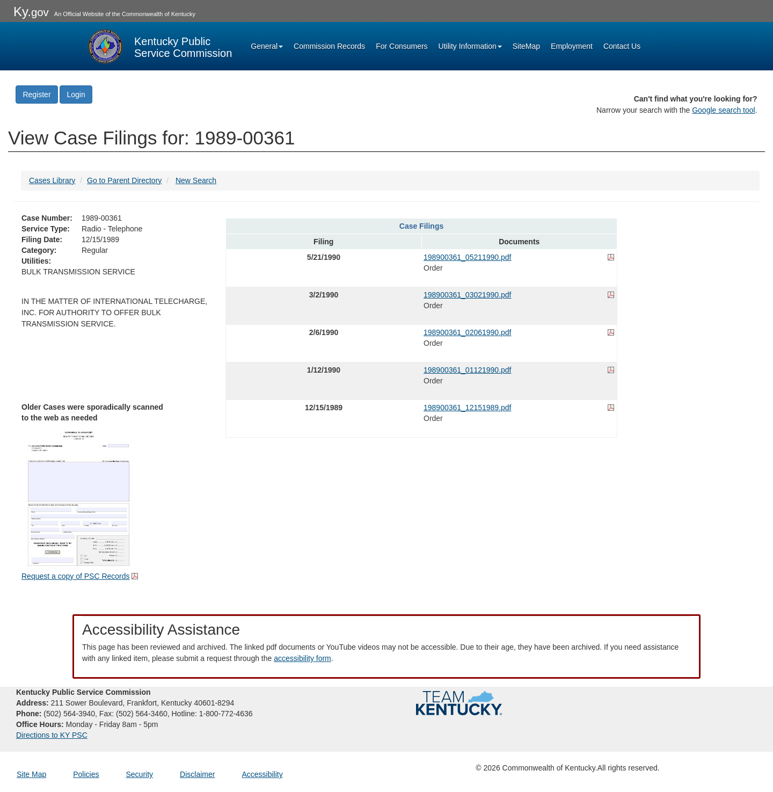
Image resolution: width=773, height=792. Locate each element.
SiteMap (526, 46)
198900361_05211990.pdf (468, 257)
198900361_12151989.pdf (468, 407)
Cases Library (52, 180)
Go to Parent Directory (124, 180)
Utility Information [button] (470, 46)
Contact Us (621, 46)
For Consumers (401, 46)
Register (36, 94)
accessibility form (302, 658)
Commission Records (329, 46)
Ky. (31, 11)
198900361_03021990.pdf (468, 294)
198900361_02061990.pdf (468, 332)
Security (140, 774)
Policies (86, 774)
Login (76, 94)
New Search (196, 180)
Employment (572, 46)
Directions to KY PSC (51, 735)
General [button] (267, 46)
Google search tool (723, 110)
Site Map (31, 774)
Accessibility (262, 774)
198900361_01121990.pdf (468, 370)
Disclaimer (197, 774)
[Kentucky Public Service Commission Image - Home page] (159, 46)
